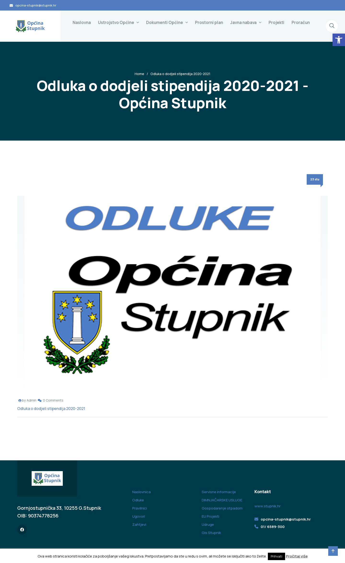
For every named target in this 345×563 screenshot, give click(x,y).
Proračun (301, 22)
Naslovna (82, 22)
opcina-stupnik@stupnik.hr (35, 5)
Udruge (208, 524)
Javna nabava (243, 22)
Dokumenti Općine (164, 22)
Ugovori (138, 516)
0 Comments (53, 400)
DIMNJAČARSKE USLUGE (222, 500)
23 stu (314, 179)
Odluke (138, 500)
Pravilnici (139, 508)
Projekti (276, 22)
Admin (31, 400)
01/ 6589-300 (273, 526)
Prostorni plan (209, 22)
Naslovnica (141, 491)
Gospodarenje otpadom (222, 508)
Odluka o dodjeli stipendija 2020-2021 (51, 408)
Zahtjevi (139, 524)
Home (139, 73)
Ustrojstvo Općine (116, 22)
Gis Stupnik (211, 532)
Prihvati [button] (276, 556)
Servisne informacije (219, 491)
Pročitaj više (297, 556)
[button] (339, 40)
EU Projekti (210, 516)
